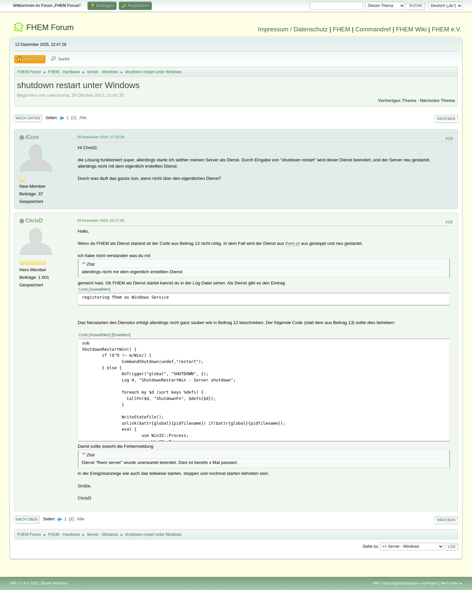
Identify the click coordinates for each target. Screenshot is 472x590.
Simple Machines (54, 583)
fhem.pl (292, 243)
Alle (82, 117)
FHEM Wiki (411, 29)
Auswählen (100, 289)
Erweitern (121, 335)
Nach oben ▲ (452, 583)
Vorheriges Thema (397, 100)
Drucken (446, 119)
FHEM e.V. (446, 29)
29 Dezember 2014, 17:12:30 (100, 137)
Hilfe (376, 583)
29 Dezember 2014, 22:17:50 (100, 220)
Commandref (373, 29)
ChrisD (34, 220)
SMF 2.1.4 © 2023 (24, 583)
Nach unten (28, 118)
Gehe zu (370, 546)
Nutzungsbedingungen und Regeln (410, 583)
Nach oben (27, 519)
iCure (32, 137)
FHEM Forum (50, 27)
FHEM (341, 29)
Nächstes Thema (437, 100)
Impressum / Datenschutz (293, 29)
